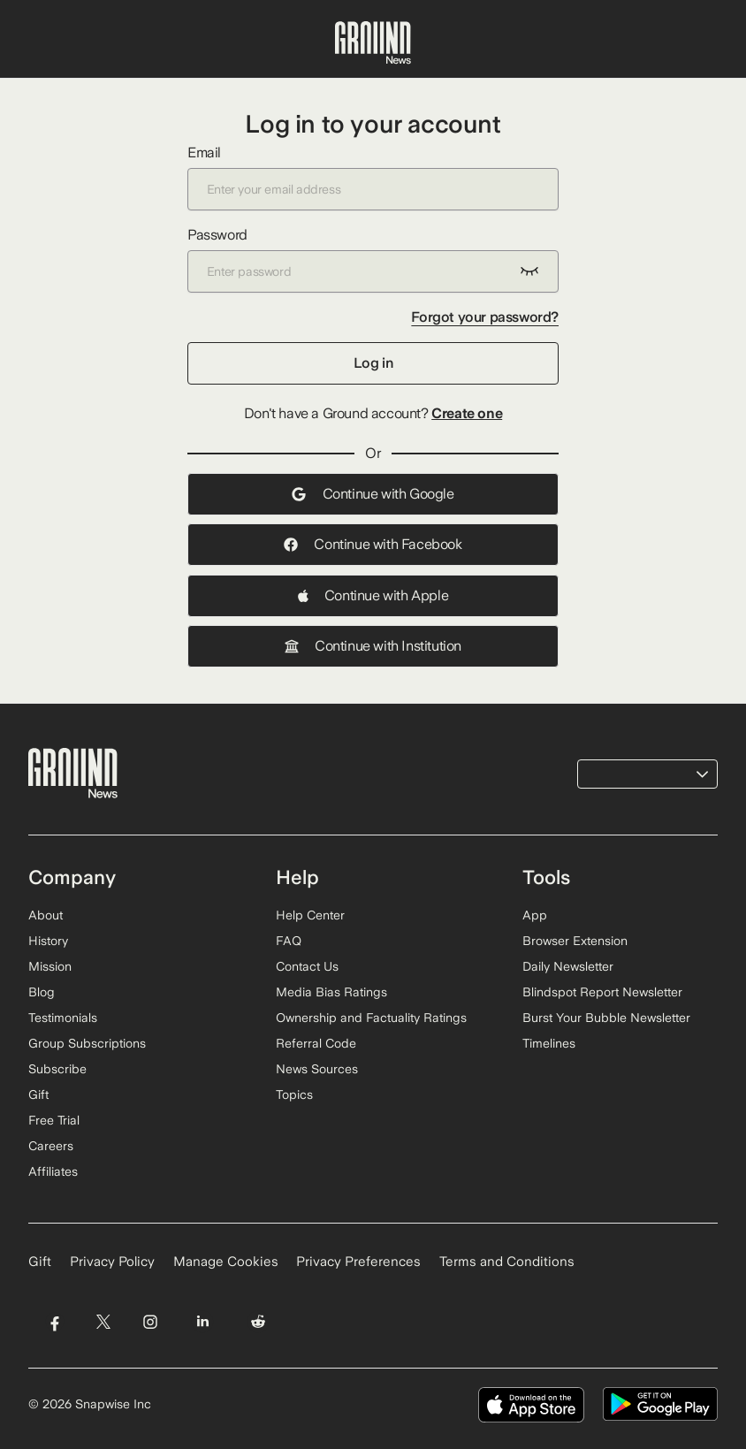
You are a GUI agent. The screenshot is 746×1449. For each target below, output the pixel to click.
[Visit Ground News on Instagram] (150, 1321)
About (45, 915)
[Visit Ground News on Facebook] (54, 1321)
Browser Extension (575, 941)
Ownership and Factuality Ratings (371, 1017)
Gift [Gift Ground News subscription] (39, 1262)
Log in (373, 363)
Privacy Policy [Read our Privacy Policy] (112, 1262)
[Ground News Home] (373, 43)
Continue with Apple (373, 595)
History (48, 941)
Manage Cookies (225, 1262)
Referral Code (316, 1043)
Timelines (548, 1043)
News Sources (317, 1069)
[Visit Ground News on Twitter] (103, 1321)
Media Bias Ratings (331, 992)
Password (373, 259)
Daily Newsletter (567, 966)
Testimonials (62, 1017)
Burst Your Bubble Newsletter (606, 1017)
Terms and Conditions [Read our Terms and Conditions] (507, 1262)
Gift (38, 1094)
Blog (41, 992)
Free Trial (54, 1120)
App (534, 915)
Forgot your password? (485, 317)
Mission (50, 966)
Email (373, 177)
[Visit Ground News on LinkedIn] (203, 1321)
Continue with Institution (373, 645)
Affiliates (53, 1171)
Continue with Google (372, 493)
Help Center (310, 915)
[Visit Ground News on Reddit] (258, 1321)
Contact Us (307, 966)
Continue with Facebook (372, 544)
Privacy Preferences (358, 1262)
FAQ (288, 941)
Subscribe (57, 1069)
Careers (50, 1146)
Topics (294, 1094)
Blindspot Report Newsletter (602, 992)
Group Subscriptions (87, 1043)
